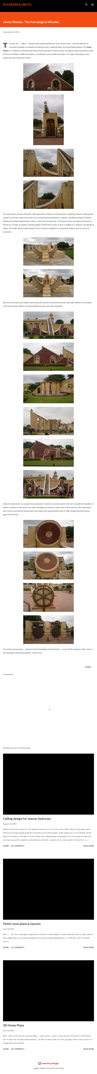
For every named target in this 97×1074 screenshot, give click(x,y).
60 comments (17, 846)
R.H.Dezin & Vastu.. (17, 4)
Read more (88, 846)
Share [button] (88, 667)
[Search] (86, 4)
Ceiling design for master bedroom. (27, 818)
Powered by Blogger (48, 1063)
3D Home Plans (13, 1025)
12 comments (17, 947)
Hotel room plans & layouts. (22, 924)
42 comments (17, 1049)
